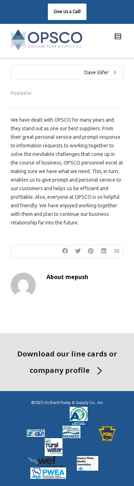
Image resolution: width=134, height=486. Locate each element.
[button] (67, 12)
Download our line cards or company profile (67, 363)
